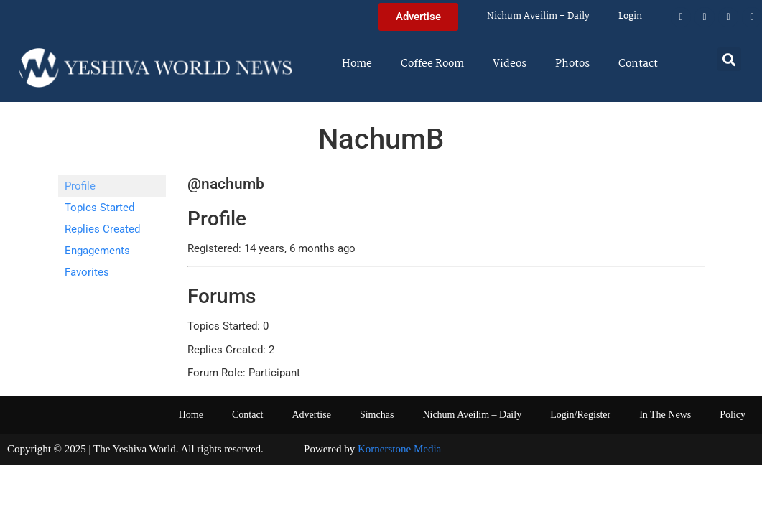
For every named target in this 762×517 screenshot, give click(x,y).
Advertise (311, 414)
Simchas (377, 414)
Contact (638, 64)
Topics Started (99, 207)
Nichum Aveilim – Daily (538, 16)
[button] (729, 59)
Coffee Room (432, 64)
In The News (665, 414)
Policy (732, 414)
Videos (509, 64)
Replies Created (102, 229)
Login (630, 16)
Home (357, 64)
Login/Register (580, 414)
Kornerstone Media (399, 449)
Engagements (97, 250)
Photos (572, 64)
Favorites (87, 272)
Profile (80, 186)
